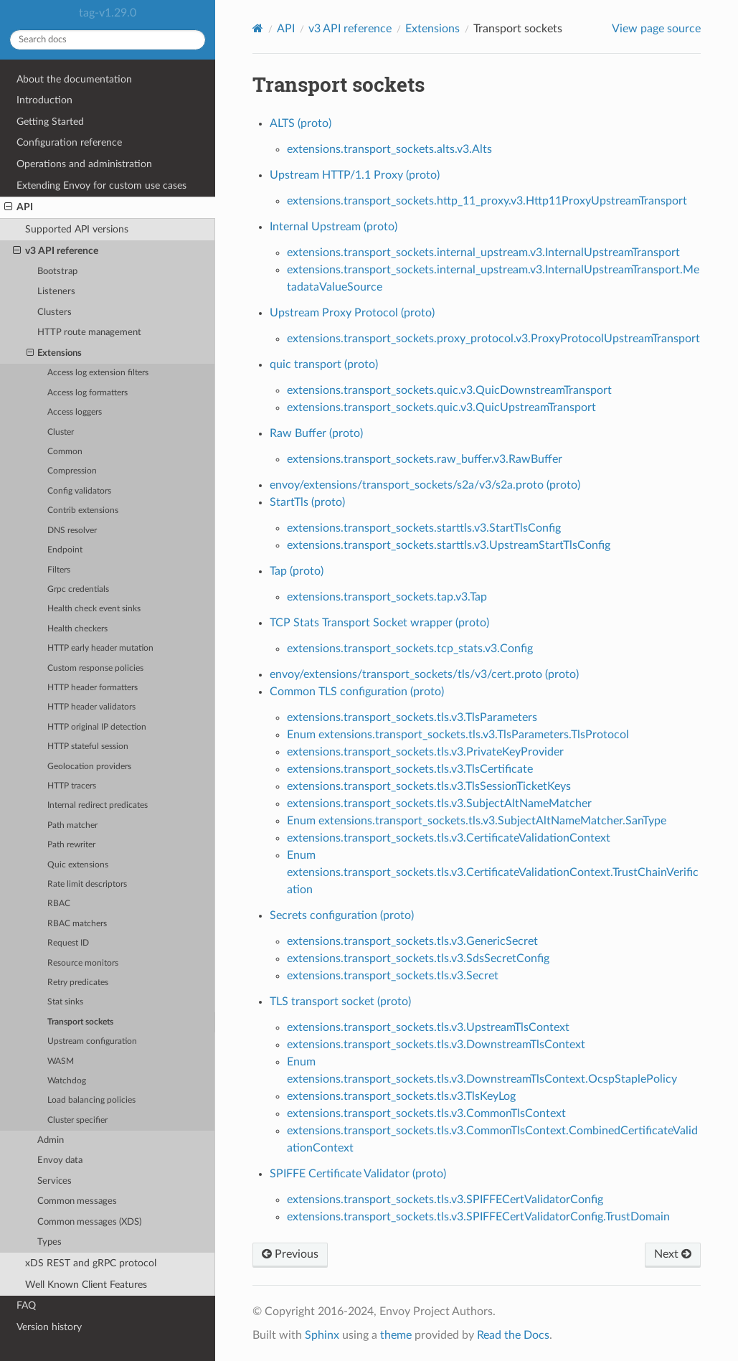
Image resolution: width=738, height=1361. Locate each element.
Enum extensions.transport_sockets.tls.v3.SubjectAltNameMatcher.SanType (476, 821)
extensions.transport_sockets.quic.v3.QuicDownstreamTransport (449, 390)
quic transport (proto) (324, 364)
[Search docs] (107, 39)
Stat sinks (65, 1002)
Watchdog (66, 1081)
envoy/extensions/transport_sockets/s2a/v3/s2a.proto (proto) (425, 485)
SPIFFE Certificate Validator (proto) (358, 1173)
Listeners (56, 291)
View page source (656, 28)
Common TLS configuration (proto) (357, 691)
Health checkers (77, 629)
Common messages (77, 1201)
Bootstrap (57, 271)
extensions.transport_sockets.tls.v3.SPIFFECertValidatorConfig (445, 1199)
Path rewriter (71, 845)
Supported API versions (76, 229)
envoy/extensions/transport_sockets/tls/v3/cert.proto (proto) (424, 674)
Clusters (54, 312)
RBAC (58, 904)
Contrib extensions (82, 510)
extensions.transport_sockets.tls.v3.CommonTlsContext (426, 1113)
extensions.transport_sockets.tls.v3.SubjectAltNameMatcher (439, 803)
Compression (72, 471)
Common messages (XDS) (89, 1222)
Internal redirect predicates (97, 805)
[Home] (257, 28)
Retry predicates (77, 982)
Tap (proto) (296, 571)
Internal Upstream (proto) (333, 226)
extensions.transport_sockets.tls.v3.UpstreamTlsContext (428, 1027)
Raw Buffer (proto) (316, 433)
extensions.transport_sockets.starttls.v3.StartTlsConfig (424, 528)
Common (64, 452)
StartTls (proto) (307, 502)
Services (54, 1181)
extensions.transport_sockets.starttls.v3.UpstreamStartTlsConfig (448, 545)
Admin (50, 1140)
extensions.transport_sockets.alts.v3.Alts (389, 149)
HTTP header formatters (92, 688)
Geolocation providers (89, 767)
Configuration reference (69, 142)
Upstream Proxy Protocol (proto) (352, 313)
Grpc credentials (78, 589)
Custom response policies (95, 668)
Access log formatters (87, 393)
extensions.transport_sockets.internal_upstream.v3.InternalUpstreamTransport (483, 252)
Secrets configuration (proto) (342, 915)
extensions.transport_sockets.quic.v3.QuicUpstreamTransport (441, 407)
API (18, 207)
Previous (290, 1254)
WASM (60, 1061)
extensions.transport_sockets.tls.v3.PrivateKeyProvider (425, 752)
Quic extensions (77, 865)
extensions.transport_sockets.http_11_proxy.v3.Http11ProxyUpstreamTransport (487, 201)
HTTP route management (89, 332)
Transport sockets (80, 1022)
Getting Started (50, 121)
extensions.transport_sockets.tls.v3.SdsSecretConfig (418, 958)
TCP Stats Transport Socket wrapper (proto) (379, 622)
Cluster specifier (77, 1120)
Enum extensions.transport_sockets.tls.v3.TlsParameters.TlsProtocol (458, 734)
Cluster (60, 432)
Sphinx (322, 1335)
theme (396, 1335)
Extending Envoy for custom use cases (101, 185)
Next (672, 1254)
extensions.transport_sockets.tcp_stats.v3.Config (410, 648)
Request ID (68, 943)
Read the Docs (513, 1335)
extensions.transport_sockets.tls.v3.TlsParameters (412, 717)
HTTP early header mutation (100, 648)
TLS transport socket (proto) (340, 1001)
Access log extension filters (97, 373)
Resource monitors (82, 963)
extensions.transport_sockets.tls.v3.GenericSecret (412, 941)
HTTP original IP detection (96, 727)
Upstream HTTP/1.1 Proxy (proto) (355, 175)
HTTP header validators (91, 707)
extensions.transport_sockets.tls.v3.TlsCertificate (410, 769)
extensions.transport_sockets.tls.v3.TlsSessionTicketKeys (429, 786)
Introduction (44, 100)
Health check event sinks (94, 609)
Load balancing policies (91, 1100)
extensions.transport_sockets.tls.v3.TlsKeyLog (401, 1096)
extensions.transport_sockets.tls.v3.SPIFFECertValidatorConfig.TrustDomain (478, 1217)
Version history (49, 1327)
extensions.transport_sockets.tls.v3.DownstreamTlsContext (436, 1044)
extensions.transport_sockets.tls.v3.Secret (392, 975)
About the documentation (74, 79)
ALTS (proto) (300, 123)
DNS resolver (72, 530)
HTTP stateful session (87, 746)
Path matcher (72, 825)
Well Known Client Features (86, 1284)
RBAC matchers (77, 924)
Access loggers (74, 412)
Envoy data (59, 1160)
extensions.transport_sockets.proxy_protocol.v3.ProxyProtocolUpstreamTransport (493, 338)
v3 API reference (55, 251)
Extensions (54, 353)
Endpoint (64, 550)
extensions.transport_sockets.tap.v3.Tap (387, 597)
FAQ (26, 1305)
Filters (58, 570)
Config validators (79, 491)
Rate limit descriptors (87, 884)
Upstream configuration (92, 1041)
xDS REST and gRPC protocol (90, 1263)
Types (49, 1242)
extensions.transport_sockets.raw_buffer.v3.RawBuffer (424, 459)
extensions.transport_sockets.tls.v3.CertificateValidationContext (448, 838)
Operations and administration (84, 164)
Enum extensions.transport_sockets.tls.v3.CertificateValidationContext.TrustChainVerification (493, 872)
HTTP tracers (71, 786)
